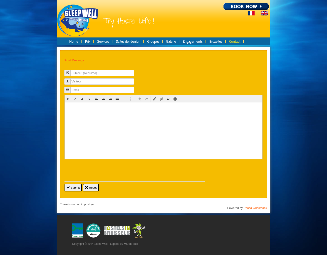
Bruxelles (215, 42)
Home (73, 42)
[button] (68, 99)
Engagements (193, 42)
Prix (87, 42)
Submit (73, 187)
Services (103, 42)
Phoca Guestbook (255, 208)
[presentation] (68, 99)
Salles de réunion (128, 42)
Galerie (171, 42)
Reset (91, 187)
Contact (234, 42)
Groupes (153, 42)
